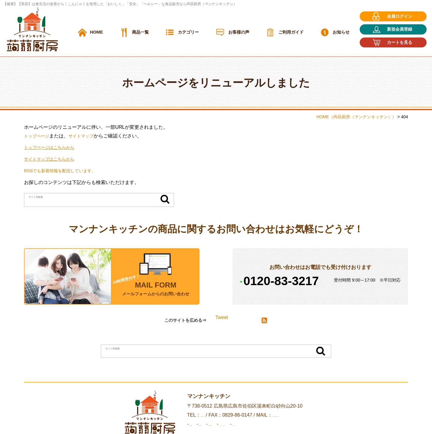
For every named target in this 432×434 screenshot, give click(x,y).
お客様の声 (238, 32)
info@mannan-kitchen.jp (297, 415)
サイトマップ (86, 135)
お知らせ (341, 32)
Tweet (221, 317)
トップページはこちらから (53, 147)
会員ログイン (399, 16)
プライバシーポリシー (275, 424)
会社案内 (171, 424)
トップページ (38, 135)
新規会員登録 (399, 29)
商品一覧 (140, 32)
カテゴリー (188, 32)
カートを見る (399, 42)
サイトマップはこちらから (53, 158)
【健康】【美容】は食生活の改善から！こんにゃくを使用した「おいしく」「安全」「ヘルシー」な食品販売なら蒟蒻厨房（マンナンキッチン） (120, 4)
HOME (96, 32)
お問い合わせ (229, 424)
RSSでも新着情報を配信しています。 (65, 170)
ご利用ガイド (291, 32)
